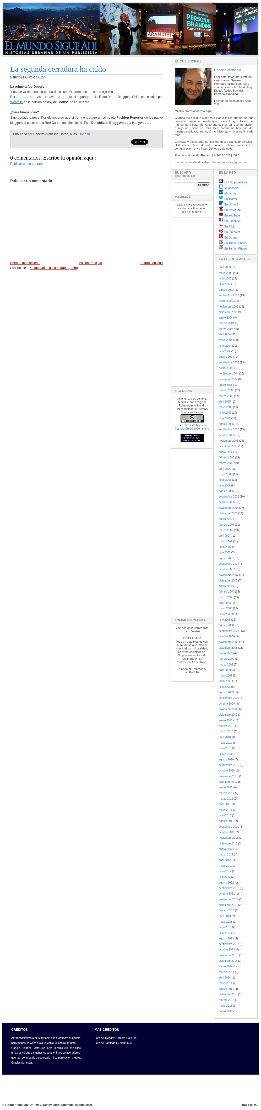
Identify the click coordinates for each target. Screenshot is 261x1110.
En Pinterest (229, 232)
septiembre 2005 (229, 429)
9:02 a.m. (84, 134)
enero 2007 (226, 518)
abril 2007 (225, 535)
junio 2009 (225, 681)
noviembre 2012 (228, 899)
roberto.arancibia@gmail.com (229, 162)
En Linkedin (229, 204)
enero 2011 (226, 787)
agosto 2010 (226, 759)
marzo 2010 (226, 731)
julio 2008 (225, 619)
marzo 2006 (226, 463)
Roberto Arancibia (227, 70)
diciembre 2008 (228, 647)
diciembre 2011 (228, 843)
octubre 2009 (227, 703)
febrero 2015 (226, 999)
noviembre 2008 (228, 642)
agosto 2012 (226, 882)
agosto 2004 (226, 356)
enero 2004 (226, 317)
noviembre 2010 (228, 776)
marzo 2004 (226, 328)
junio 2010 (225, 748)
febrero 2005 (226, 390)
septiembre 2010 (229, 765)
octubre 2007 (227, 569)
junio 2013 (225, 927)
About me (228, 193)
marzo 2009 (226, 664)
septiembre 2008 (229, 631)
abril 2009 (225, 670)
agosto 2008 (226, 625)
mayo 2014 (225, 983)
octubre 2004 (227, 368)
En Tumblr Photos (233, 248)
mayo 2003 (225, 273)
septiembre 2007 (229, 563)
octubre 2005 (227, 435)
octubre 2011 (227, 832)
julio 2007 (225, 552)
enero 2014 (226, 966)
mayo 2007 (225, 541)
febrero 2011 (226, 793)
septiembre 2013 (229, 944)
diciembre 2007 (228, 580)
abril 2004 (225, 334)
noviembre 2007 (228, 575)
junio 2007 (225, 547)
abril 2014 (225, 977)
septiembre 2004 (229, 362)
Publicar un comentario (27, 164)
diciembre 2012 (228, 904)
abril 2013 (225, 916)
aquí (209, 111)
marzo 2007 (226, 530)
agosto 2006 (226, 491)
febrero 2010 (226, 726)
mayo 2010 (225, 742)
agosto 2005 (226, 423)
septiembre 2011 (229, 826)
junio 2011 (225, 815)
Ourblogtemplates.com (69, 1104)
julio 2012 (225, 876)
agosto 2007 (226, 558)
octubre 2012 (227, 893)
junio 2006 (225, 479)
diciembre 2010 (228, 781)
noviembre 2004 (228, 373)
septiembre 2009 (229, 697)
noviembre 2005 (228, 440)
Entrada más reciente (25, 263)
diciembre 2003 (228, 312)
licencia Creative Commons (192, 428)
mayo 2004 (225, 340)
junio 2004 (225, 345)
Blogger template (17, 1104)
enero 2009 (226, 653)
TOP (256, 1104)
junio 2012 (225, 871)
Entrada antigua (151, 263)
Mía (129, 1043)
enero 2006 (226, 452)
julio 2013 (225, 933)
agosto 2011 (226, 821)
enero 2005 (226, 384)
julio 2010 (225, 754)
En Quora (228, 237)
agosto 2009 (226, 692)
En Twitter (228, 198)
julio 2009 (225, 686)
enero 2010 (226, 720)
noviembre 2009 (228, 709)
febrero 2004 (226, 323)
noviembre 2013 (228, 955)
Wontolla (16, 102)
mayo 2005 (225, 407)
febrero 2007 (226, 524)
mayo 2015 (225, 1005)
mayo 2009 (225, 675)
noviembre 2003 (228, 306)
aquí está (65, 97)
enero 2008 (226, 586)
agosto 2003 (226, 289)
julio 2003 (225, 284)
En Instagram (230, 210)
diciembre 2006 (228, 513)
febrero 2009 (226, 658)
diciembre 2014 (228, 994)
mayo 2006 (225, 474)
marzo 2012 (226, 854)
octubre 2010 (227, 770)
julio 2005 (225, 418)
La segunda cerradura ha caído (58, 69)
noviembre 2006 (228, 507)
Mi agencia (228, 187)
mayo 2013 (225, 921)
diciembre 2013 (228, 960)
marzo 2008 (226, 597)
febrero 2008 (226, 591)
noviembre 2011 (228, 837)
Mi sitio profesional (233, 182)
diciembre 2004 (228, 379)
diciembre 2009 (228, 714)
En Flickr (227, 226)
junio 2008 (225, 614)
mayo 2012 (225, 865)
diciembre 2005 (228, 446)
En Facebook (230, 221)
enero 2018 (226, 1011)
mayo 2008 (225, 608)
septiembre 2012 (229, 888)
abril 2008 (225, 602)
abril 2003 (225, 267)
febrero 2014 (226, 972)
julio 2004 (225, 351)
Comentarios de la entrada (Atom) (54, 268)
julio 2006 (225, 485)
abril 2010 (225, 737)
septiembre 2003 (229, 295)
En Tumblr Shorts (233, 243)
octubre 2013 (227, 949)
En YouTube (229, 215)
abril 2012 (225, 860)
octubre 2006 (227, 502)
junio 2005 (225, 412)
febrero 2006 (226, 457)
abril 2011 (225, 804)
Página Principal (90, 263)
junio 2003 (225, 278)
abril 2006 (225, 468)
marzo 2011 (226, 798)
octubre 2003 (227, 300)
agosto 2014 (226, 988)
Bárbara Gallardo (126, 1038)
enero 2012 (226, 849)
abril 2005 (225, 401)
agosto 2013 (226, 938)
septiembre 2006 (229, 496)
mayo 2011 (225, 809)
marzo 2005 (226, 396)
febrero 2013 (226, 910)
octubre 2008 (227, 636)
